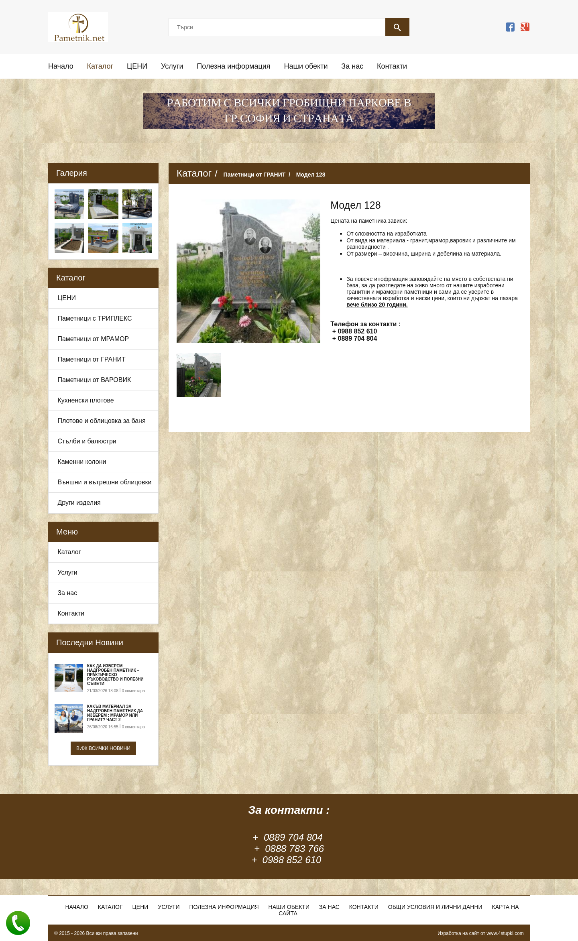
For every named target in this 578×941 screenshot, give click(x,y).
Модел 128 (311, 174)
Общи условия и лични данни (435, 907)
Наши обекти (306, 66)
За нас (352, 66)
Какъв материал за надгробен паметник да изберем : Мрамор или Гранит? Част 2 (115, 713)
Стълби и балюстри (86, 441)
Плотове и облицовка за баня (101, 420)
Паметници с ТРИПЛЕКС (94, 318)
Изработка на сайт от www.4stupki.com (481, 933)
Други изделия (78, 502)
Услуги (172, 66)
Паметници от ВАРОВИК (94, 379)
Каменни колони (81, 461)
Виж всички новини (103, 748)
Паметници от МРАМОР (93, 338)
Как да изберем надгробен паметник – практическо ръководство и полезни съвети (115, 675)
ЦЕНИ (137, 66)
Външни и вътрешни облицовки (104, 482)
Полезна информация (233, 66)
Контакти (392, 66)
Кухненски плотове (85, 400)
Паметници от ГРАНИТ (91, 359)
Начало (60, 66)
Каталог (100, 66)
